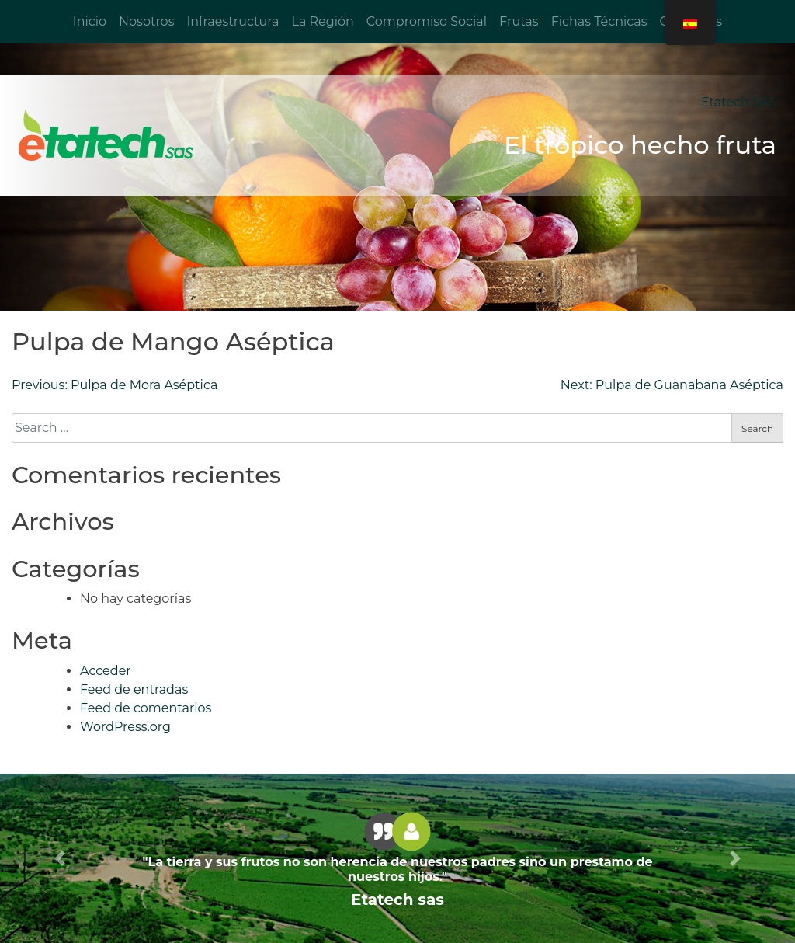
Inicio (89, 21)
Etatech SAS (738, 102)
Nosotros (146, 21)
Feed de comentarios (145, 708)
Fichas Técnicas (599, 21)
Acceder (105, 670)
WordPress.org (125, 726)
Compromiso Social (426, 21)
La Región (322, 21)
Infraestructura (232, 21)
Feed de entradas (134, 689)
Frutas (519, 21)
